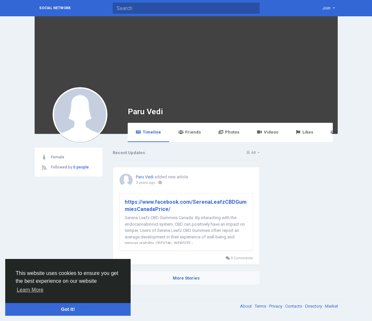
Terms (261, 306)
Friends (189, 132)
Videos (267, 132)
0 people (81, 167)
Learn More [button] (30, 290)
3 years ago (145, 183)
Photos (228, 132)
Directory (314, 306)
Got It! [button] (68, 309)
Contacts (294, 306)
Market (331, 306)
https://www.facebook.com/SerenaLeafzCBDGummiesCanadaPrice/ (186, 205)
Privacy (276, 306)
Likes (304, 132)
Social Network (55, 8)
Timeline (148, 132)
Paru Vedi (145, 111)
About (246, 306)
